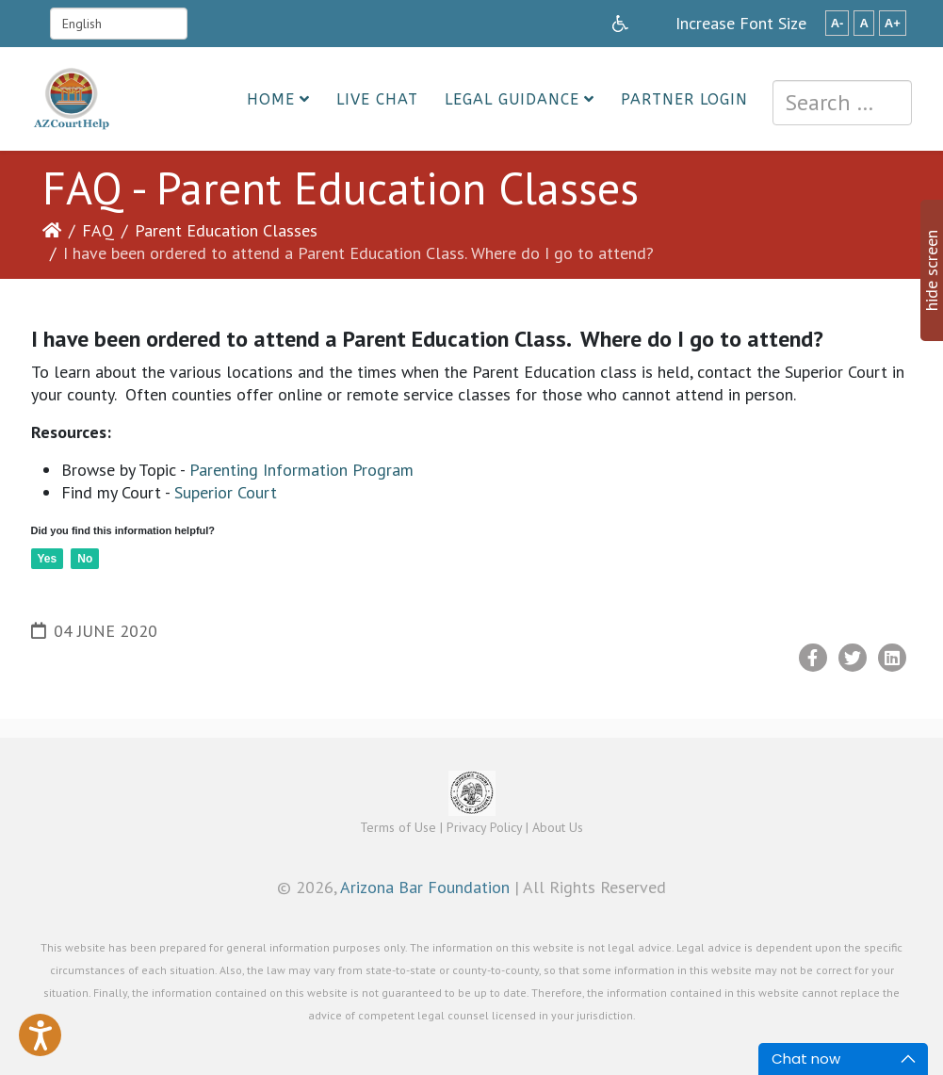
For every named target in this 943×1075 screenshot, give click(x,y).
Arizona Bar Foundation (425, 887)
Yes (47, 558)
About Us (557, 827)
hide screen (931, 270)
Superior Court (225, 492)
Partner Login (684, 99)
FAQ (98, 230)
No (84, 558)
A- (837, 23)
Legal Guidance (512, 99)
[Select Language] (118, 24)
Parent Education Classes (226, 230)
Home (271, 99)
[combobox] (842, 102)
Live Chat (377, 99)
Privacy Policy (484, 827)
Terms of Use (398, 827)
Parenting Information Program (301, 469)
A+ (893, 23)
